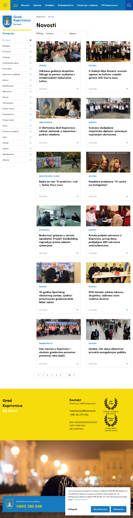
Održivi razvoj (8, 108)
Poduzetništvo (65, 5)
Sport (5, 137)
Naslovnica (15, 5)
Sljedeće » (74, 375)
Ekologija (6, 46)
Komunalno (7, 69)
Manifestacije (8, 86)
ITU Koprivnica (109, 5)
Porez (5, 126)
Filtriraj (39, 33)
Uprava (37, 5)
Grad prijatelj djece (11, 63)
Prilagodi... (73, 509)
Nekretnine (7, 91)
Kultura (5, 80)
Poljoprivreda (8, 120)
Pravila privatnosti (80, 499)
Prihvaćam (118, 509)
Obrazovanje (8, 103)
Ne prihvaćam (100, 509)
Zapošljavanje (8, 154)
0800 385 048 (29, 506)
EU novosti (7, 51)
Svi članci (6, 40)
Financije (6, 57)
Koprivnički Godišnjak (11, 74)
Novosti (25, 5)
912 (69, 375)
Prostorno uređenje (11, 131)
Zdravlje (6, 160)
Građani (49, 5)
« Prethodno (38, 375)
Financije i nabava (87, 5)
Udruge (6, 143)
